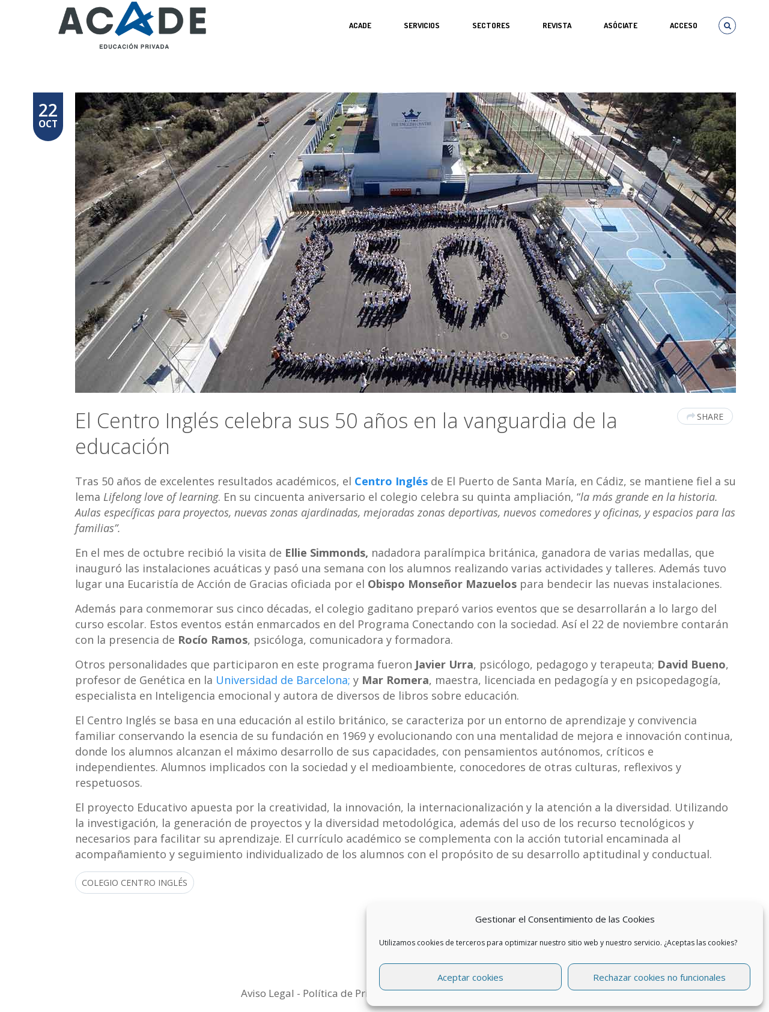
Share (705, 416)
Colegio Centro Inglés (134, 882)
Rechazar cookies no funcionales (659, 977)
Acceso (684, 25)
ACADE (360, 25)
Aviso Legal (267, 993)
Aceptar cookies (470, 977)
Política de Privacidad (354, 993)
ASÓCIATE (620, 25)
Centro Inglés (391, 481)
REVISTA (557, 25)
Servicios (422, 25)
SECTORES (491, 25)
